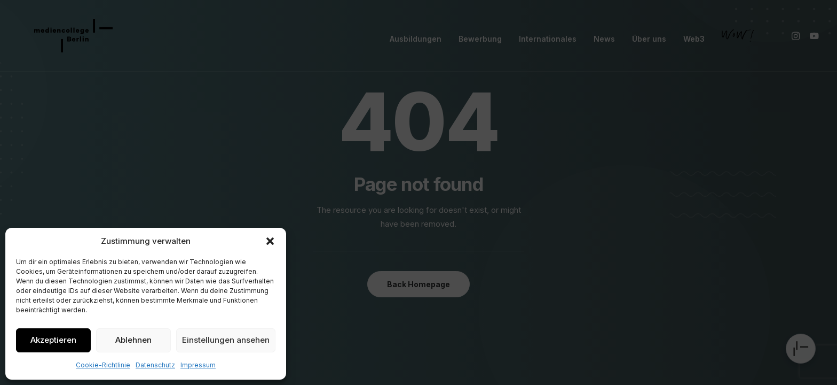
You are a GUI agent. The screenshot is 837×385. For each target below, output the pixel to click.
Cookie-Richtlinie (103, 365)
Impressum (198, 365)
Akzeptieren (53, 340)
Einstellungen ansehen (226, 340)
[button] (270, 241)
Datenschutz (155, 365)
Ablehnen (133, 340)
